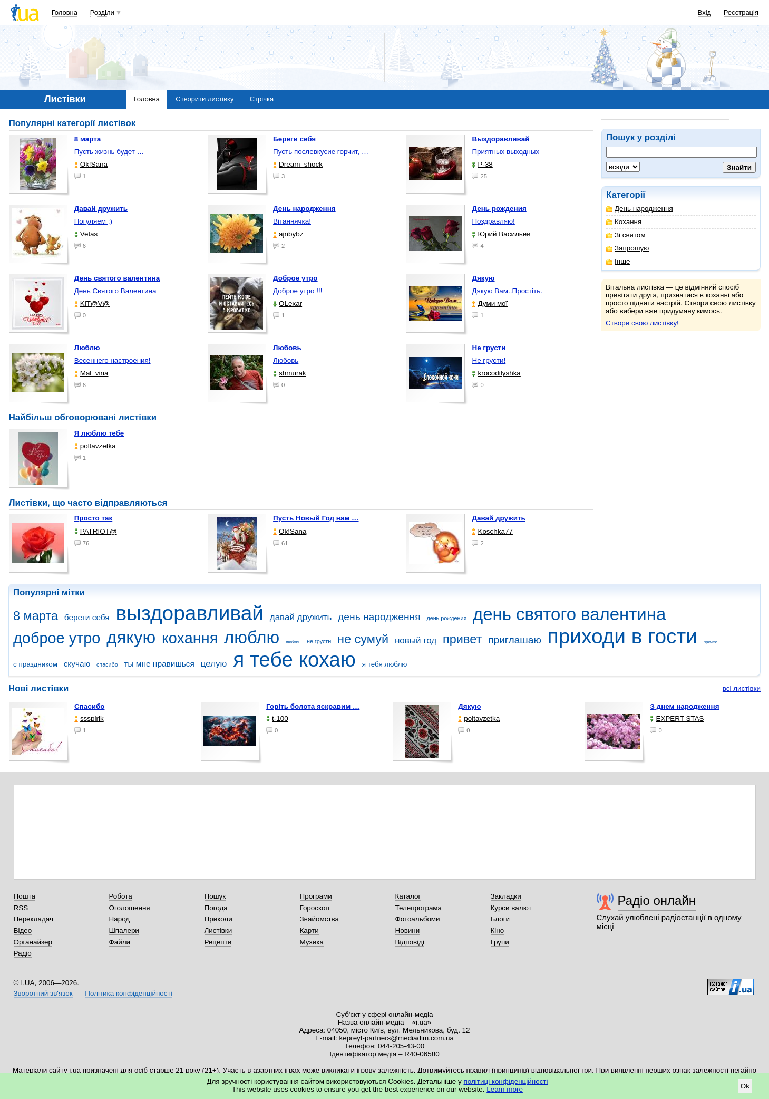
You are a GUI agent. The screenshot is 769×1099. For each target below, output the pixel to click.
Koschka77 (492, 531)
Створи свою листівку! (642, 323)
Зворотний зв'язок (43, 993)
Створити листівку (204, 99)
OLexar (287, 303)
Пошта (24, 896)
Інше (618, 261)
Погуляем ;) (93, 221)
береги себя (87, 617)
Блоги (500, 919)
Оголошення (129, 908)
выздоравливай (189, 613)
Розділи (102, 12)
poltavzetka (95, 446)
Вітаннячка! (292, 221)
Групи (500, 942)
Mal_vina (91, 373)
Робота (120, 896)
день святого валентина (569, 614)
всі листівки (742, 688)
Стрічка (262, 99)
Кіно (497, 930)
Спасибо (89, 706)
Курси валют (511, 908)
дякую (130, 637)
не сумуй (362, 639)
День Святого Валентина (115, 291)
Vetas (86, 234)
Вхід (705, 12)
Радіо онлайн (657, 900)
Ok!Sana (91, 164)
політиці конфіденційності (506, 1081)
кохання (190, 638)
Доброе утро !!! (297, 291)
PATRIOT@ (95, 531)
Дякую (469, 706)
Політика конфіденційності (128, 993)
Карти (309, 930)
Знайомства (319, 919)
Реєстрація (741, 12)
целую (214, 664)
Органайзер (33, 942)
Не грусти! (488, 360)
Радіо (23, 953)
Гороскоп (314, 908)
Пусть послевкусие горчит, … (320, 152)
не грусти (319, 641)
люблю (251, 637)
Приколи (218, 919)
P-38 (482, 164)
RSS (21, 908)
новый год (415, 640)
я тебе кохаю (294, 659)
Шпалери (124, 930)
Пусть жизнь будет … (109, 152)
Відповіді (410, 942)
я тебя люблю (384, 664)
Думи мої (490, 303)
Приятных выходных (505, 152)
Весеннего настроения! (112, 360)
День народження (639, 209)
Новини (407, 930)
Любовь (285, 360)
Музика (312, 942)
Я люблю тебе (99, 433)
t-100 (277, 718)
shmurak (289, 373)
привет (462, 639)
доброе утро (56, 638)
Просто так (93, 518)
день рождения (446, 618)
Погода (216, 908)
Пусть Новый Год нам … (315, 518)
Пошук (215, 896)
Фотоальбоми (417, 919)
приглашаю (514, 639)
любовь (293, 642)
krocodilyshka (496, 373)
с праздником (35, 664)
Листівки (218, 930)
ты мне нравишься (159, 663)
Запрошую (627, 248)
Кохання (623, 222)
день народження (379, 616)
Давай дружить (498, 518)
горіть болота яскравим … (312, 706)
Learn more (504, 1089)
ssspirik (89, 718)
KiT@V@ (92, 303)
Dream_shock (298, 164)
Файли (120, 942)
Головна (64, 12)
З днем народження (684, 706)
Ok (745, 1086)
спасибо (107, 664)
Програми (316, 896)
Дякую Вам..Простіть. (507, 291)
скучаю (77, 663)
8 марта (35, 616)
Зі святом (626, 235)
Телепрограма (418, 908)
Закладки (506, 896)
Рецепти (218, 942)
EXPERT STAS (677, 718)
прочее (710, 642)
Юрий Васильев (501, 234)
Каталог (408, 896)
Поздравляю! (493, 221)
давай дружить (301, 617)
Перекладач (33, 919)
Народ (119, 919)
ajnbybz (288, 234)
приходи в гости (622, 636)
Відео (23, 930)
